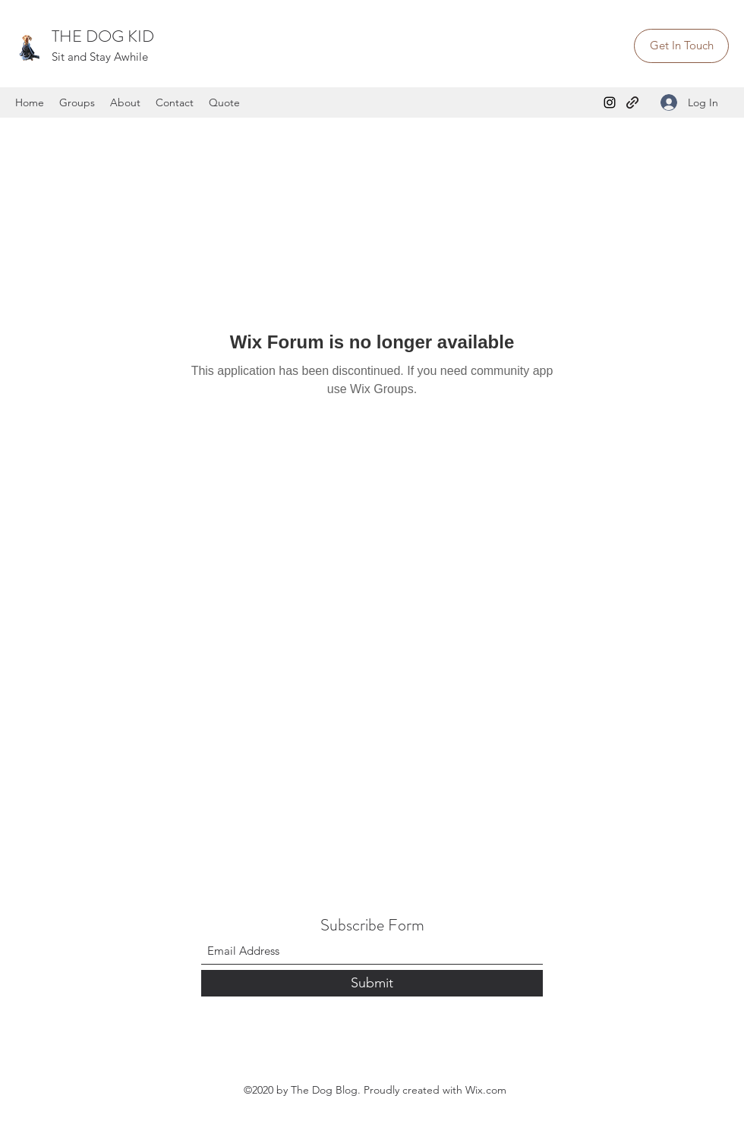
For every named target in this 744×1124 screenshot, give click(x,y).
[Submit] (372, 983)
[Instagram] (609, 102)
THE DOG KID (103, 36)
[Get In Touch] (681, 46)
